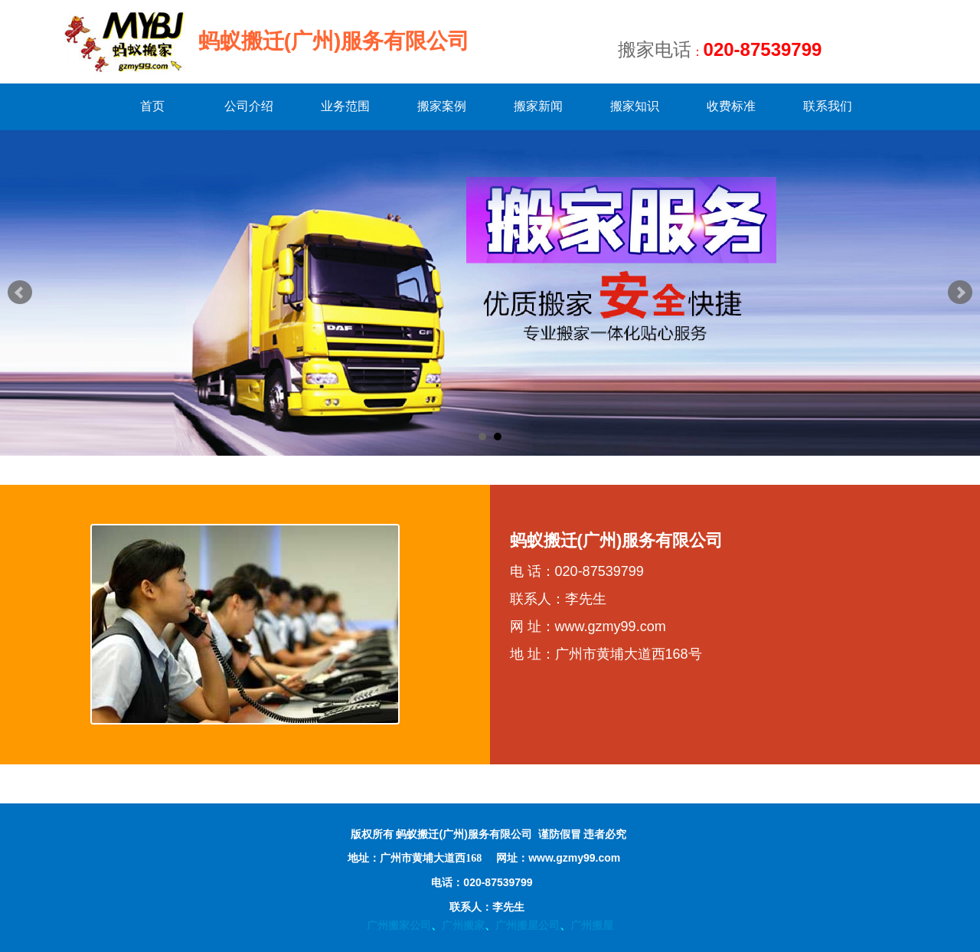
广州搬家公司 (399, 925)
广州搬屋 (591, 925)
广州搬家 (463, 925)
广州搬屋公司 (527, 925)
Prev (20, 292)
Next (960, 292)
